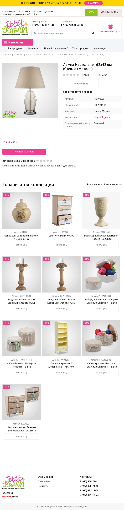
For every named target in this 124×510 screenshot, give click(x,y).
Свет (28, 55)
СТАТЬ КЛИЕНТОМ (109, 12)
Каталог (18, 55)
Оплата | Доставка (44, 11)
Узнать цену (80, 83)
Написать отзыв (24, 151)
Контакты (24, 11)
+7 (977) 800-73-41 (42, 25)
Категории (13, 42)
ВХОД (91, 12)
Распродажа (14, 48)
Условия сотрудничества (15, 14)
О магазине (8, 11)
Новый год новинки (54, 48)
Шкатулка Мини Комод (61, 235)
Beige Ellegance (102, 117)
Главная (6, 55)
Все (104, 184)
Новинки (32, 48)
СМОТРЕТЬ (93, 3)
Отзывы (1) (9, 142)
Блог (36, 14)
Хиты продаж (79, 48)
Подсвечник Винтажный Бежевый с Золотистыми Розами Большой (61, 302)
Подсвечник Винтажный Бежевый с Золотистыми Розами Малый (22, 302)
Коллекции (99, 48)
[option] (30, 90)
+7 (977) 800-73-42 (72, 25)
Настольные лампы (44, 55)
